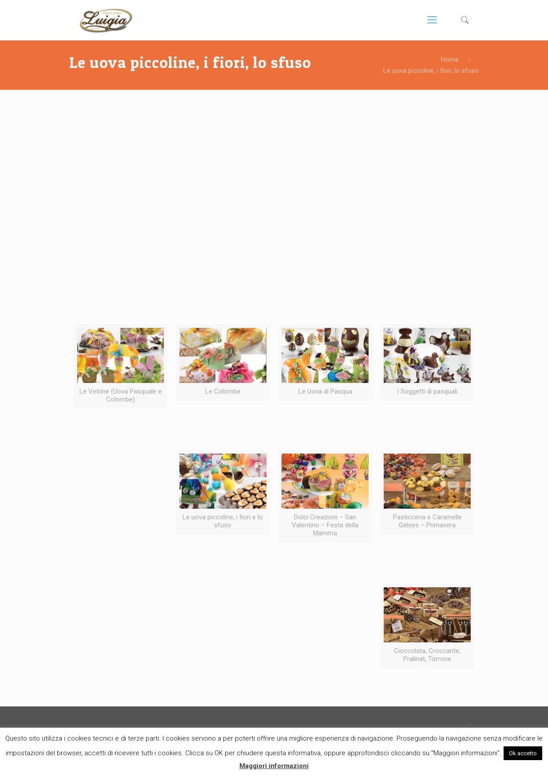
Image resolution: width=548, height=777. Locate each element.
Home (450, 60)
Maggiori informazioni (274, 766)
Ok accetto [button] (523, 753)
